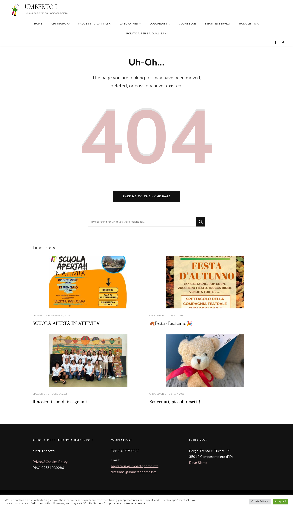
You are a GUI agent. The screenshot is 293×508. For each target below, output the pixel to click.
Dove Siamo (198, 462)
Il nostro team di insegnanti (60, 402)
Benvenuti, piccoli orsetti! (174, 402)
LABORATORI (129, 23)
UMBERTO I (41, 7)
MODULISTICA (249, 23)
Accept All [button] (280, 501)
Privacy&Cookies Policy (50, 462)
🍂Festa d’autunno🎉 (170, 323)
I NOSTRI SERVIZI (217, 23)
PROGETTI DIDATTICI (93, 23)
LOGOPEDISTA (159, 23)
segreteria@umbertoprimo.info (134, 466)
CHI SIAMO (58, 23)
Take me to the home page (147, 196)
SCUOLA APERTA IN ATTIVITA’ (67, 323)
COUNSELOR (187, 23)
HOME (38, 23)
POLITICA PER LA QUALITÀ (145, 33)
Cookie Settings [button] (260, 501)
